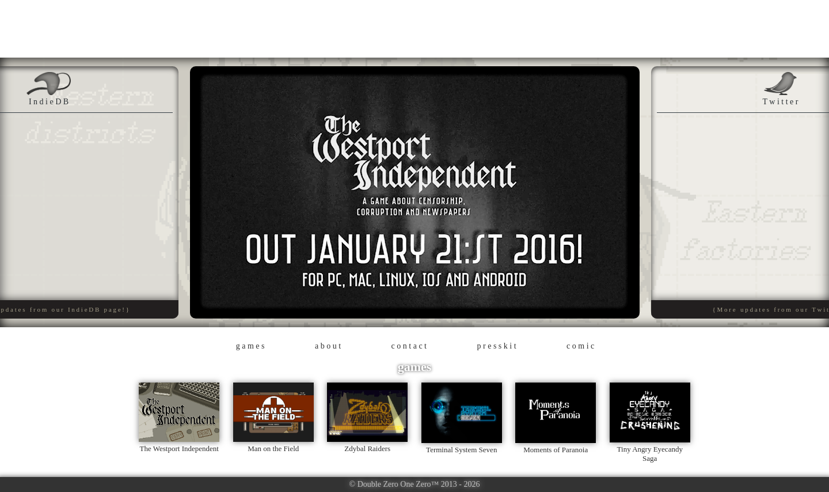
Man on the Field (273, 417)
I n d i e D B (48, 97)
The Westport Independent (179, 417)
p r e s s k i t (496, 346)
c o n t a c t (409, 346)
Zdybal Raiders (367, 417)
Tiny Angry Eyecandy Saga (650, 423)
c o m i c (580, 346)
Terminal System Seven (461, 418)
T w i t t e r (780, 97)
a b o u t (328, 346)
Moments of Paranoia (555, 418)
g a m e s (250, 346)
